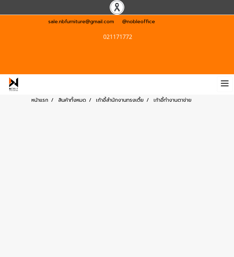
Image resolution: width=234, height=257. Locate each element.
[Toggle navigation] (225, 84)
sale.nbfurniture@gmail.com (81, 21)
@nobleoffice (138, 21)
